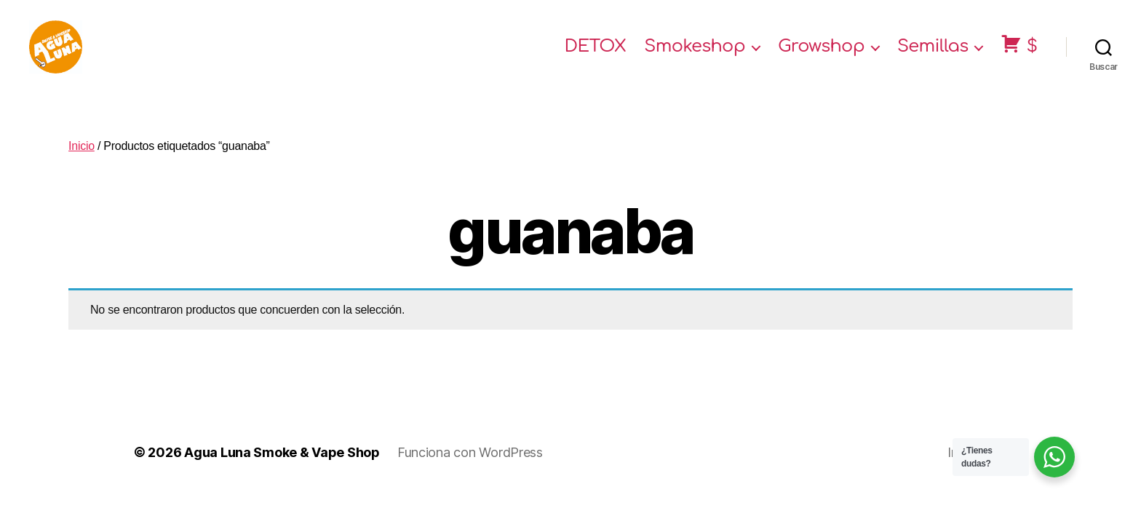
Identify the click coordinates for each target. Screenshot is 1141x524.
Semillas (933, 53)
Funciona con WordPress (470, 464)
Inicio (81, 158)
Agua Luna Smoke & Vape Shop (282, 464)
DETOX (596, 53)
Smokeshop (694, 53)
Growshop (821, 53)
